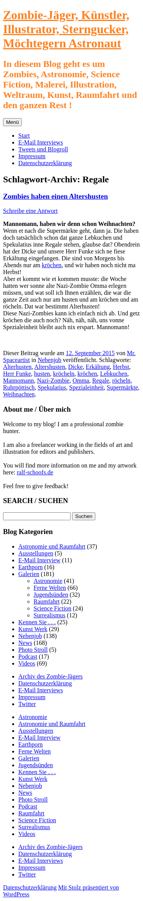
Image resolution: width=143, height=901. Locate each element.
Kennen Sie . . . (37, 622)
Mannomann (18, 380)
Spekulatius (52, 387)
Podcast (27, 656)
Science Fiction (52, 608)
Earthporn (30, 567)
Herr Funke (17, 373)
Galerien (28, 574)
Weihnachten (19, 394)
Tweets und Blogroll (43, 149)
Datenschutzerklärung (45, 163)
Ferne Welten (50, 587)
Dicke (75, 367)
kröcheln (63, 373)
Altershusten (49, 367)
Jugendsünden (51, 594)
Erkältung (98, 367)
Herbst (121, 367)
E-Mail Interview (39, 560)
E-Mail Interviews (40, 142)
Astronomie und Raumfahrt (51, 546)
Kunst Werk (32, 629)
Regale (100, 380)
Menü (12, 122)
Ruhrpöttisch (19, 387)
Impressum (31, 156)
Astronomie (48, 581)
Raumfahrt (46, 601)
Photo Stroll (33, 649)
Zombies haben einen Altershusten (55, 196)
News (25, 643)
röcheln (121, 380)
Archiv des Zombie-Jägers (50, 676)
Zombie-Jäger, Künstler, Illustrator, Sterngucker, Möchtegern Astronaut (66, 29)
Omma (80, 380)
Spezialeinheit (86, 387)
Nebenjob (49, 360)
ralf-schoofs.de (35, 472)
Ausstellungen (35, 553)
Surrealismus (50, 615)
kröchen (52, 265)
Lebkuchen (113, 373)
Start (24, 135)
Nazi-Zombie (53, 380)
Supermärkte (122, 387)
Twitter (27, 704)
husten (42, 373)
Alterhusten (17, 367)
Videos (26, 663)
